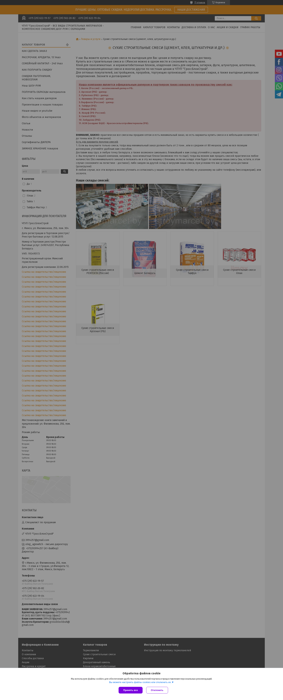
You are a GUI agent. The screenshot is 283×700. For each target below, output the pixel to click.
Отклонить (157, 690)
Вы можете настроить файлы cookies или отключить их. (140, 682)
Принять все (130, 690)
